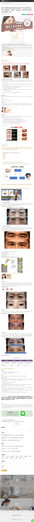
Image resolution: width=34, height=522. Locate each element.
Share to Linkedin (32, 14)
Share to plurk (30, 14)
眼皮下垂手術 (7, 456)
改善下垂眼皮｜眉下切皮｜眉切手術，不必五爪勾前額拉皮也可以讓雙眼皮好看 (17, 451)
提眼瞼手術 (17, 456)
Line (16, 517)
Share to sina (28, 14)
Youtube (18, 517)
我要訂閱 (4, 470)
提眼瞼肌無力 (25, 456)
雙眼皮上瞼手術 (7, 14)
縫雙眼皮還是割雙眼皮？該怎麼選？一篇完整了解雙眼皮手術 (13, 273)
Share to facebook (23, 14)
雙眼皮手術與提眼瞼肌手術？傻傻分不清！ (11, 50)
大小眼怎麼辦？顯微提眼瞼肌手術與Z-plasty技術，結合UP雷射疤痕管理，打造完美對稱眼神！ (12, 421)
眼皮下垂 (3, 456)
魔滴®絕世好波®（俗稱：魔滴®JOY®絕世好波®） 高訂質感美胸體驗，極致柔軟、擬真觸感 (17, 446)
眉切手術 (30, 456)
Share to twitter (26, 14)
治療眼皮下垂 (12, 456)
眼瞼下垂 (21, 456)
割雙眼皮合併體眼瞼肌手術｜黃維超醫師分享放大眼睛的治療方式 (15, 188)
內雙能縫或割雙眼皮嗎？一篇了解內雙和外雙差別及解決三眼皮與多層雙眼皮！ (17, 440)
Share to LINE (24, 14)
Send (32, 429)
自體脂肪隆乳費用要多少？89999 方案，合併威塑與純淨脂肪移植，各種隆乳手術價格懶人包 (17, 437)
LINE (32, 520)
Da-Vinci (18, 520)
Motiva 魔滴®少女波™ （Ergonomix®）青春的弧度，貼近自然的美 (17, 448)
